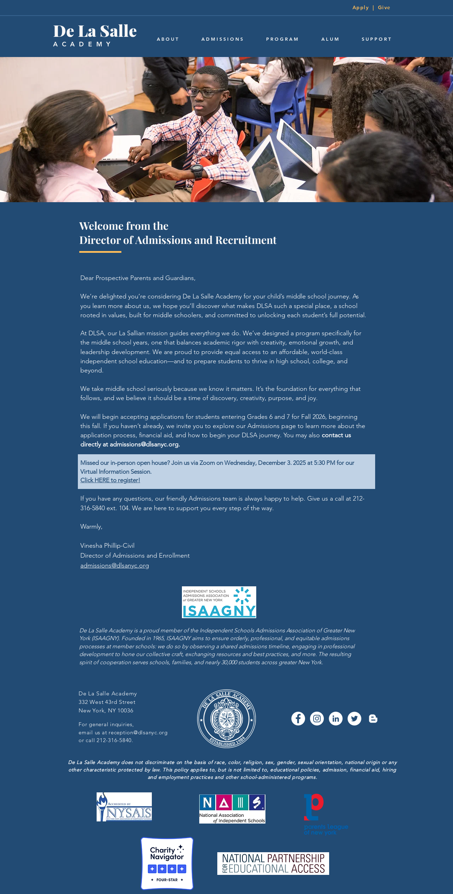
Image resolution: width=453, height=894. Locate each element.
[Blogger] (373, 718)
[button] (167, 39)
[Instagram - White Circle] (317, 718)
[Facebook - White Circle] (298, 718)
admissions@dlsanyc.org (144, 444)
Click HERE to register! (110, 480)
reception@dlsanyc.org (138, 732)
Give (384, 7)
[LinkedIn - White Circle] (336, 718)
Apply (360, 7)
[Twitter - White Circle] (354, 718)
